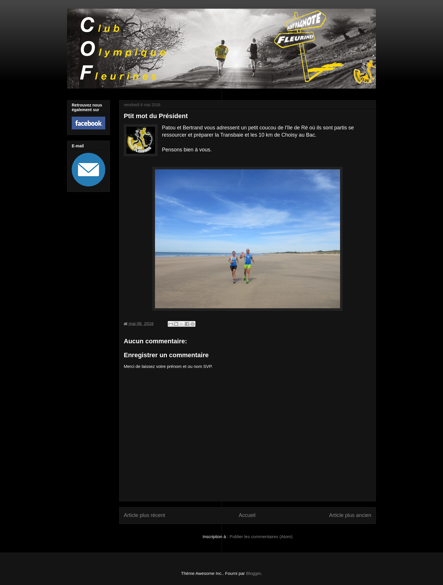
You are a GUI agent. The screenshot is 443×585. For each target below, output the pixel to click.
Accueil (247, 515)
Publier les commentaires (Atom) (261, 536)
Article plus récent (144, 515)
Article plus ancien (350, 515)
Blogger (253, 573)
